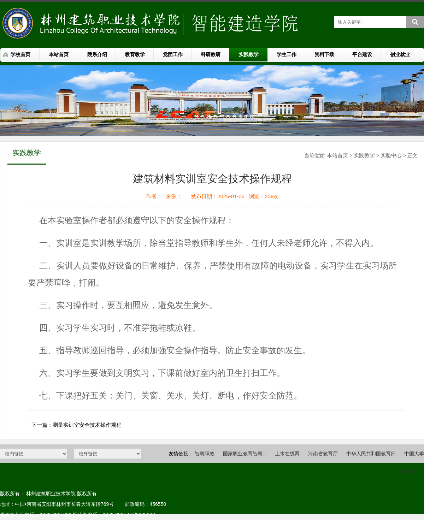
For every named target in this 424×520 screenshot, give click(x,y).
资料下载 (324, 54)
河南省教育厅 (323, 453)
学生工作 (286, 54)
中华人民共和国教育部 (371, 453)
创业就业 (400, 54)
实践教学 (249, 54)
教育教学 (135, 54)
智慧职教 (204, 453)
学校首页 (20, 54)
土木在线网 (287, 453)
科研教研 (210, 54)
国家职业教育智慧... (245, 453)
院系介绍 (97, 54)
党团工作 (173, 54)
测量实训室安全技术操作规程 (87, 425)
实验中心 (391, 155)
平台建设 (362, 54)
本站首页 (59, 54)
